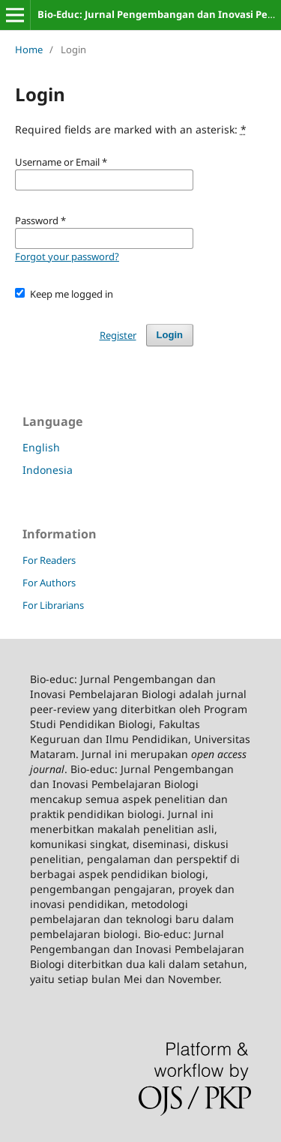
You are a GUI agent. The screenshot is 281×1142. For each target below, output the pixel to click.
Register (118, 335)
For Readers (49, 560)
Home (29, 49)
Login (170, 334)
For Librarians (53, 605)
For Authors (49, 582)
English (41, 447)
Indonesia (47, 470)
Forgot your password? (67, 256)
